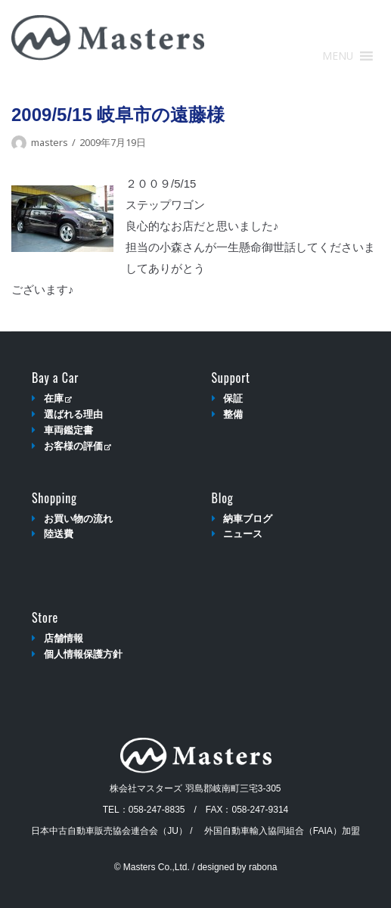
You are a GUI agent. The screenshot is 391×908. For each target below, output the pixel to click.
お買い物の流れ (78, 518)
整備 (233, 414)
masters (49, 142)
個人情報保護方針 (83, 654)
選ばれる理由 (73, 414)
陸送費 (58, 534)
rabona (263, 867)
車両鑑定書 (68, 430)
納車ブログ (247, 518)
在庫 (58, 398)
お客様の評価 (77, 446)
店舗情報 (63, 638)
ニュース (242, 534)
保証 (233, 398)
